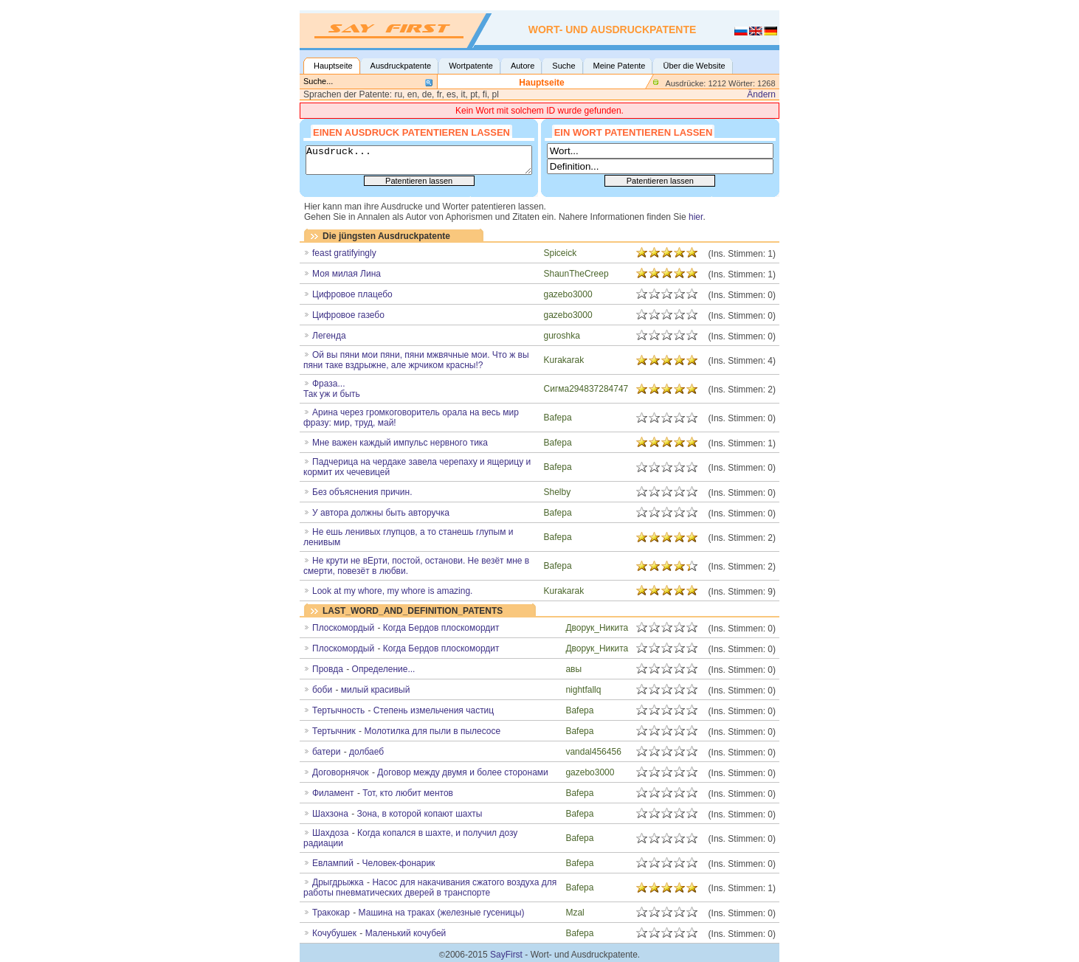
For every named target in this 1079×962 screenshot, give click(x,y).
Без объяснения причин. (362, 492)
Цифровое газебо (348, 315)
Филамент (333, 793)
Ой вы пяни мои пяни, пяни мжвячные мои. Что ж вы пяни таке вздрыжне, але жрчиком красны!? (416, 360)
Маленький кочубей (406, 933)
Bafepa (558, 417)
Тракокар (331, 912)
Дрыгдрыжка (338, 882)
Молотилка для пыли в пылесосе (432, 731)
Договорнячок (340, 772)
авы (573, 669)
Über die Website (694, 65)
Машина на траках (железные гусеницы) (442, 912)
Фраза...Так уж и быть (331, 388)
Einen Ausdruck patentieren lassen (411, 131)
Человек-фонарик (398, 863)
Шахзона (330, 814)
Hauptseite (333, 65)
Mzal (574, 912)
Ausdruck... (419, 160)
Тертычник (334, 731)
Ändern (761, 94)
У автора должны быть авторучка (380, 513)
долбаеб (366, 752)
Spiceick (560, 253)
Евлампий (333, 863)
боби (322, 690)
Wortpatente (471, 65)
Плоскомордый (343, 648)
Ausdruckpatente (401, 65)
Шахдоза (330, 833)
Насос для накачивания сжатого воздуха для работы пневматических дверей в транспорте (429, 887)
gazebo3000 (568, 294)
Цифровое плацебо (352, 294)
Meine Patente (619, 65)
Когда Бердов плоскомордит (441, 628)
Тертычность (338, 710)
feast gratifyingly (344, 253)
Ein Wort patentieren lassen (633, 131)
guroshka (562, 336)
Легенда (329, 336)
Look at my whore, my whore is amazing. (392, 591)
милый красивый (375, 690)
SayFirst (506, 954)
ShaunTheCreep (576, 274)
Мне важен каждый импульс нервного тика (400, 442)
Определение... (384, 669)
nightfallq (583, 690)
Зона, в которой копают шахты (420, 814)
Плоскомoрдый (343, 628)
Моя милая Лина (346, 274)
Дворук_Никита (596, 628)
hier (696, 217)
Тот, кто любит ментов (407, 793)
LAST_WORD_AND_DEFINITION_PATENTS (413, 611)
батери (326, 752)
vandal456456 (593, 752)
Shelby (557, 492)
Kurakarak (564, 360)
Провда (327, 669)
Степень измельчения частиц (433, 710)
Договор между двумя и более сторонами (462, 772)
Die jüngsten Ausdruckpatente (386, 236)
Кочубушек (334, 933)
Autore (522, 65)
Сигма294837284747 (586, 389)
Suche (563, 65)
